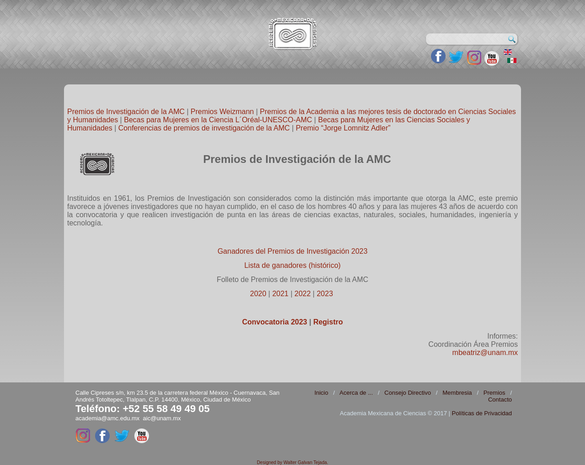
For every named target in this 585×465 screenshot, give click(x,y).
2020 (258, 294)
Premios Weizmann (222, 111)
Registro (328, 322)
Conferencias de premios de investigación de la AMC (204, 128)
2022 (302, 294)
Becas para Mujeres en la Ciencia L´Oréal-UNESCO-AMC (218, 120)
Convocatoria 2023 (274, 322)
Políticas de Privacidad (482, 413)
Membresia (457, 392)
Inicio (321, 392)
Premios (494, 392)
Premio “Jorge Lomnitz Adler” (343, 128)
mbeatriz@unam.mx (485, 352)
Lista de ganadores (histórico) (293, 265)
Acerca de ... (356, 392)
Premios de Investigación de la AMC (126, 111)
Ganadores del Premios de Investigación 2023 (292, 251)
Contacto (500, 399)
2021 (280, 294)
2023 (325, 294)
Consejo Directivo (407, 392)
